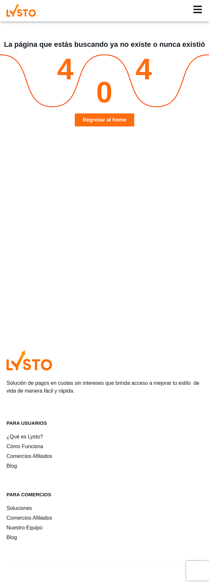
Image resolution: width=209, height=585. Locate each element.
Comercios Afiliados (29, 456)
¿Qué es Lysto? (25, 436)
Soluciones (19, 508)
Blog (12, 466)
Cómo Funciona (25, 446)
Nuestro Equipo (24, 527)
